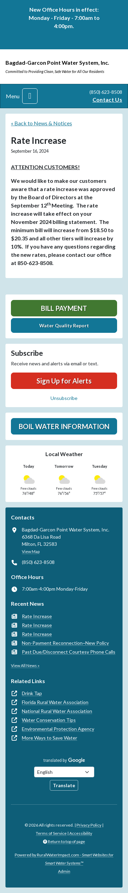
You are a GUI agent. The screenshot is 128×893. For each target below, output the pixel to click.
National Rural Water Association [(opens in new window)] (57, 711)
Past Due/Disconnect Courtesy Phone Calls (68, 652)
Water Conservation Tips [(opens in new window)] (49, 720)
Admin (64, 871)
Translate (64, 785)
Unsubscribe (64, 398)
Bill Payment (64, 308)
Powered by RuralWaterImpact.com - (64, 859)
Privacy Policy (88, 825)
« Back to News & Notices (41, 123)
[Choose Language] (64, 772)
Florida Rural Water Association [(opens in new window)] (55, 702)
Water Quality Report (64, 325)
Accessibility (80, 833)
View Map (31, 551)
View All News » (25, 665)
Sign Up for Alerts (64, 381)
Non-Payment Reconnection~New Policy (65, 643)
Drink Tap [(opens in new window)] (32, 693)
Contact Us (107, 99)
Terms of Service (51, 833)
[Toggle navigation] (30, 96)
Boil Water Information (64, 426)
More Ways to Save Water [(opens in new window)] (49, 738)
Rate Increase (37, 616)
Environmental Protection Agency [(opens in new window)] (58, 729)
